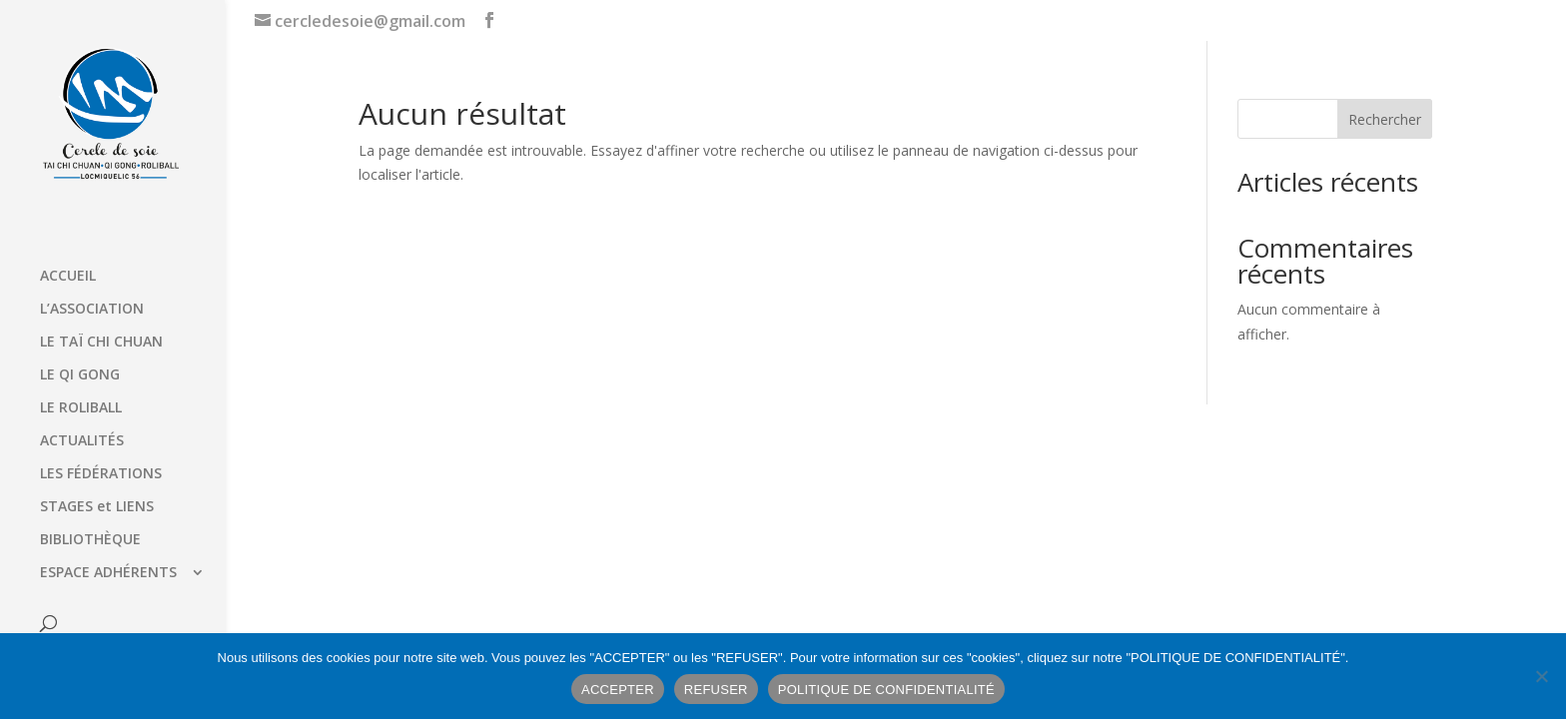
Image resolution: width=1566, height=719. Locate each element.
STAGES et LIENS (97, 507)
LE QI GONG (80, 375)
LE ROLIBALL (81, 408)
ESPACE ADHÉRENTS (108, 573)
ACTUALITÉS (82, 441)
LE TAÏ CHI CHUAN (101, 343)
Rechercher (1384, 119)
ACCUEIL (68, 277)
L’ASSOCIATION (92, 310)
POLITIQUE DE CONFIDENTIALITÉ (886, 689)
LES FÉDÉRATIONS (101, 474)
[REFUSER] (1541, 676)
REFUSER (716, 689)
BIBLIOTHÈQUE (90, 540)
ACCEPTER (617, 689)
